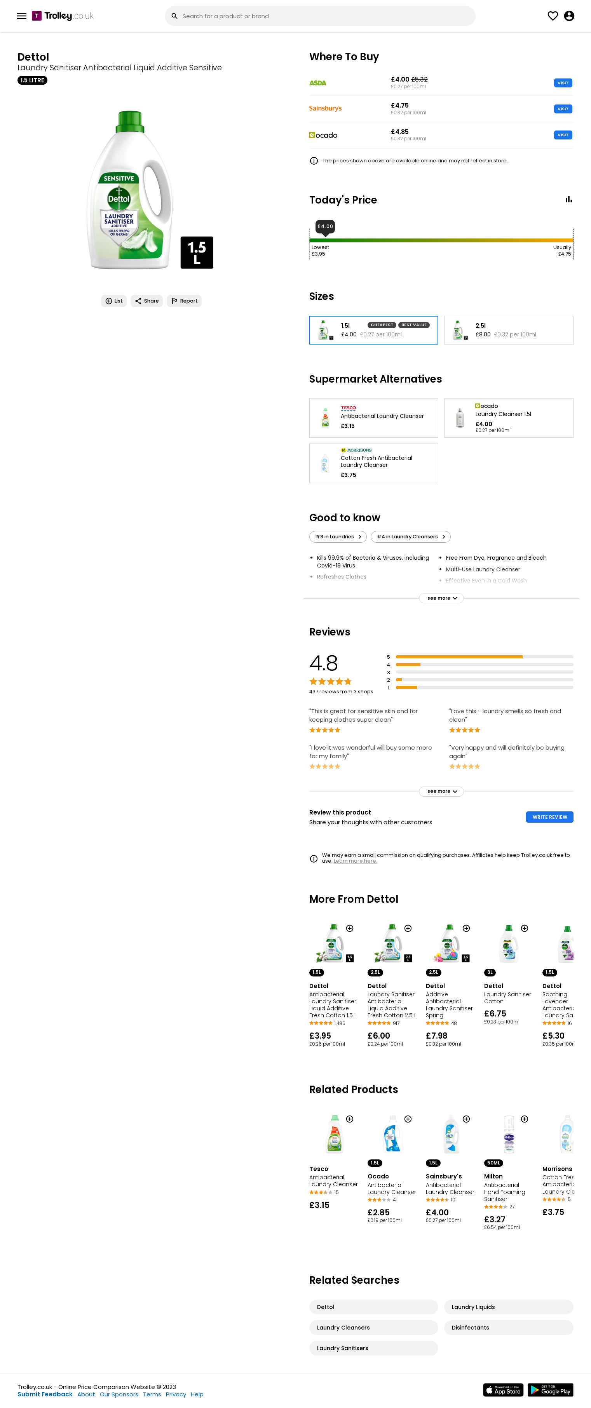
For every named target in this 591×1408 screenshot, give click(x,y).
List (114, 301)
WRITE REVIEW (550, 817)
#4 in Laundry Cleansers (412, 537)
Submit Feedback (45, 1394)
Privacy (176, 1394)
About (86, 1394)
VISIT (563, 83)
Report (184, 301)
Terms (152, 1394)
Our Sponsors (119, 1394)
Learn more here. (355, 861)
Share (146, 301)
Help (197, 1394)
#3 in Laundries (340, 537)
